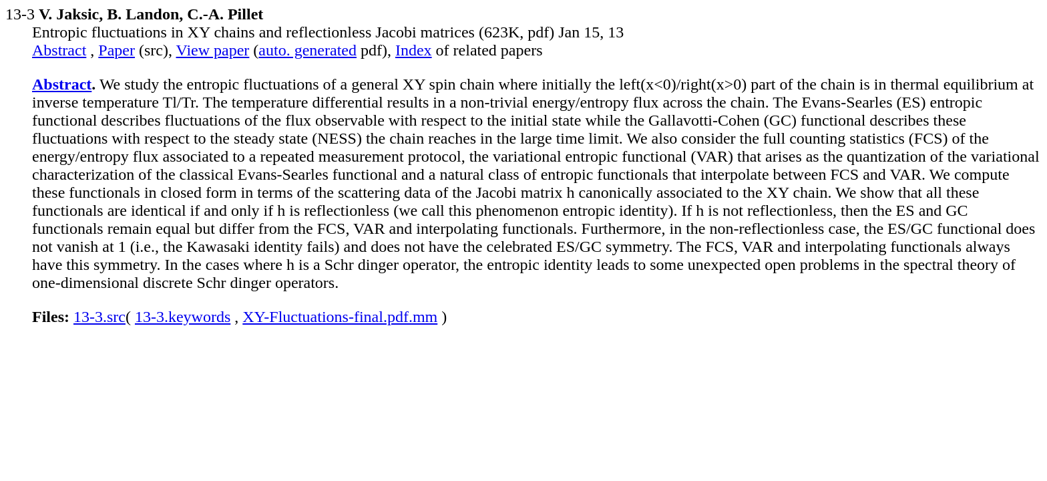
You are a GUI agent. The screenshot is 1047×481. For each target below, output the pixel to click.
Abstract (59, 50)
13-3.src (99, 316)
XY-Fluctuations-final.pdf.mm (339, 316)
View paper (213, 50)
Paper (116, 50)
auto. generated (307, 50)
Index (413, 50)
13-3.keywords (182, 316)
